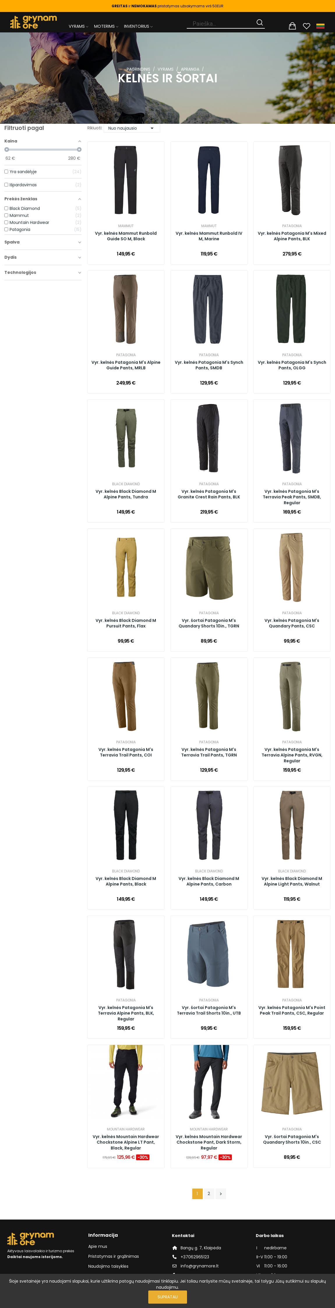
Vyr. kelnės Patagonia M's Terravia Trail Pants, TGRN (209, 752)
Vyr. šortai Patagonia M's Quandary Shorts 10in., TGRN (209, 623)
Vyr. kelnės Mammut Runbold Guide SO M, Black (126, 236)
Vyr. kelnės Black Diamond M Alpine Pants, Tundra (126, 494)
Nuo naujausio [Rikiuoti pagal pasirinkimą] (132, 128)
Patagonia (292, 226)
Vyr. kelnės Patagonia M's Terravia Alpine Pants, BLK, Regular (126, 1013)
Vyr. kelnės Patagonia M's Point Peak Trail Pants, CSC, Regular (291, 1010)
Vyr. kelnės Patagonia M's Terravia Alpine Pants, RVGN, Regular (292, 755)
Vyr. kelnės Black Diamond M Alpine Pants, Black (126, 881)
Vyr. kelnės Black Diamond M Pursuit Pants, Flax (126, 623)
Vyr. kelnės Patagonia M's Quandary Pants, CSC (292, 623)
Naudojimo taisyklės (108, 1266)
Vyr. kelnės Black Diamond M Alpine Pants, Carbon (209, 881)
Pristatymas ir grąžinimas (113, 1256)
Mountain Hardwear (126, 1129)
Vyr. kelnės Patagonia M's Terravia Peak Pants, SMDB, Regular (292, 497)
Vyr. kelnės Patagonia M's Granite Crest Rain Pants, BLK (209, 494)
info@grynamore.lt (200, 1266)
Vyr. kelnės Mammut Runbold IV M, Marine (209, 236)
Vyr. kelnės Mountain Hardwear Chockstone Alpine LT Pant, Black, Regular (126, 1142)
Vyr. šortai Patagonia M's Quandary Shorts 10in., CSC (292, 1139)
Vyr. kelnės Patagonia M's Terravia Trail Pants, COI (125, 752)
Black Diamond (126, 484)
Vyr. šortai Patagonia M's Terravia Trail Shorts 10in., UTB (209, 1010)
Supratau (168, 1297)
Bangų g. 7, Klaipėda (201, 1248)
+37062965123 (195, 1257)
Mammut (126, 226)
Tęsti (220, 1193)
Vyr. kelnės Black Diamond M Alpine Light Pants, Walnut (292, 881)
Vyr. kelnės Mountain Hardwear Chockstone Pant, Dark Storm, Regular (209, 1142)
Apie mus (97, 1246)
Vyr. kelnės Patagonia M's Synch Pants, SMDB (209, 365)
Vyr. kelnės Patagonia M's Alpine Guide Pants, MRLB (126, 365)
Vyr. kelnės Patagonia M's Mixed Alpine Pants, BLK (292, 236)
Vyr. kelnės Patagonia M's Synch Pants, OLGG (292, 365)
